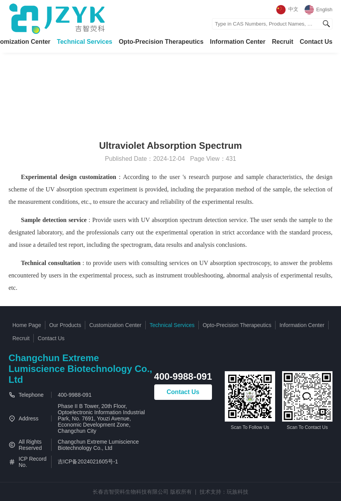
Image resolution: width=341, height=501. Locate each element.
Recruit (282, 41)
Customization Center (115, 325)
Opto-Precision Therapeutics (161, 41)
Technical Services (84, 41)
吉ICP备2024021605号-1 (88, 461)
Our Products (65, 325)
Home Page (26, 325)
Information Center (237, 41)
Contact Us (316, 41)
